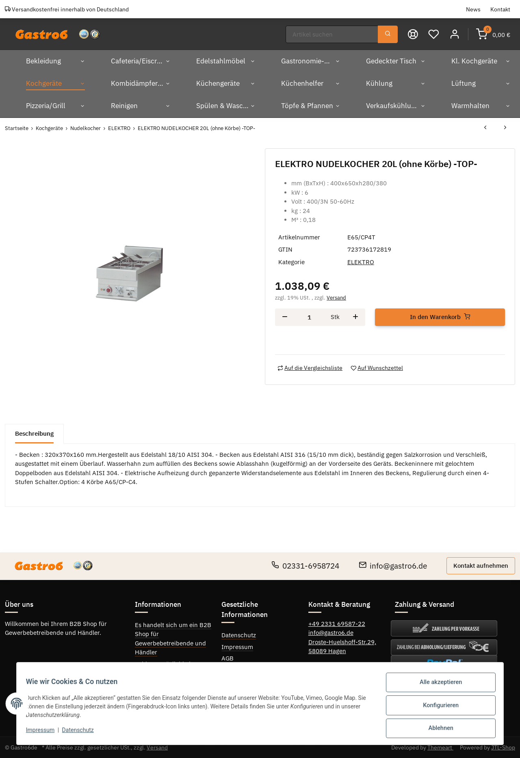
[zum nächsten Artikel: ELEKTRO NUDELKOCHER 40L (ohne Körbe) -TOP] (505, 128)
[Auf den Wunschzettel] (376, 367)
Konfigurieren (437, 708)
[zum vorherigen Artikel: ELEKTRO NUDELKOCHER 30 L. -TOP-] (485, 128)
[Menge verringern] (285, 317)
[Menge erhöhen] (355, 317)
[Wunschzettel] (434, 34)
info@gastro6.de (393, 565)
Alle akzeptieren (437, 687)
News (473, 9)
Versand (336, 297)
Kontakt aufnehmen (480, 565)
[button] (454, 34)
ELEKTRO (360, 261)
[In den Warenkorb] (440, 317)
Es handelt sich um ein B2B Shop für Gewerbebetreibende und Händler (173, 638)
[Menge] (309, 317)
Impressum (237, 646)
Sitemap (232, 670)
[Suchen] (332, 34)
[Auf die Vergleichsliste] (310, 367)
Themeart (440, 747)
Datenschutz (238, 635)
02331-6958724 (305, 565)
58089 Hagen (327, 650)
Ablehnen (437, 729)
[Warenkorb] (493, 34)
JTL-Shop (503, 747)
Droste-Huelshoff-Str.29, (342, 641)
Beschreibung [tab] (34, 433)
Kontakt (500, 9)
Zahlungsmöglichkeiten (167, 664)
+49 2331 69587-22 (336, 623)
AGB (227, 658)
